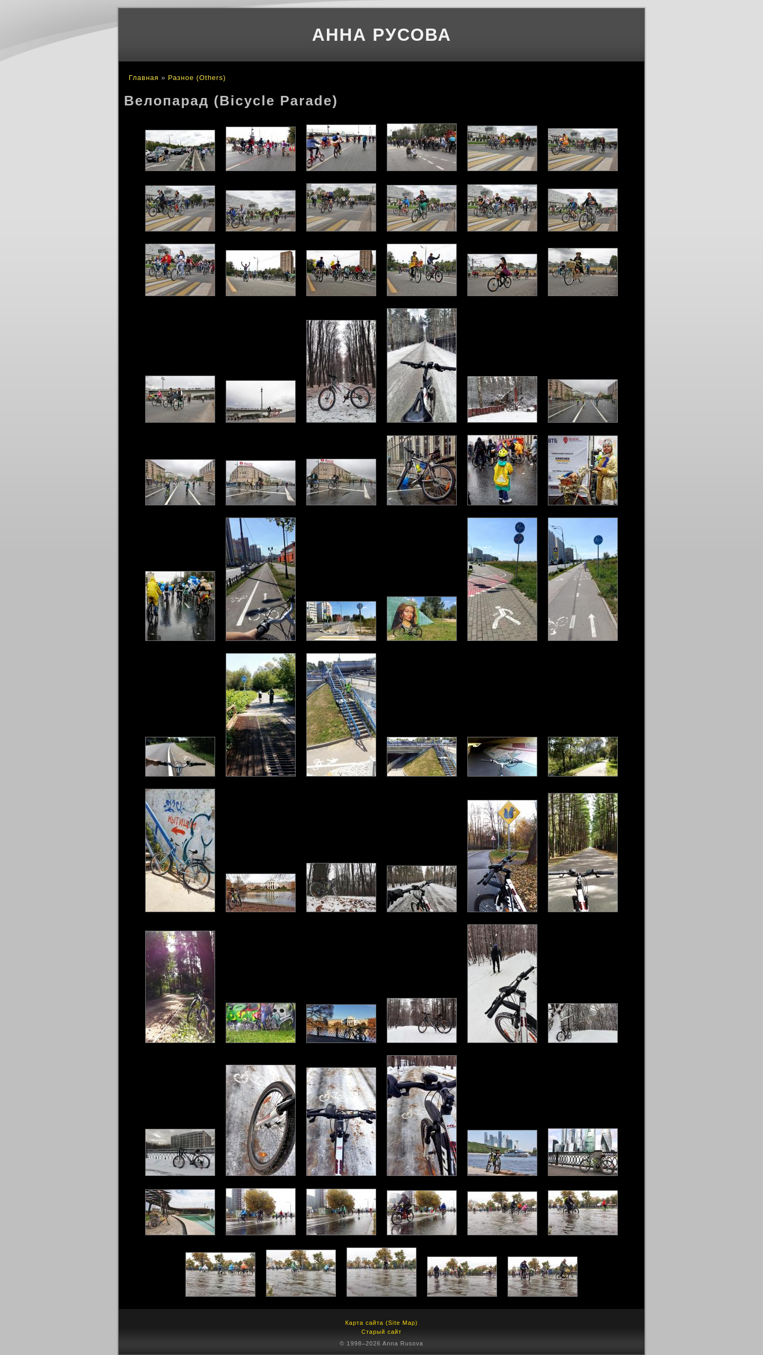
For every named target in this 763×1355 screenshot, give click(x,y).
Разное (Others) (197, 78)
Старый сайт (381, 1332)
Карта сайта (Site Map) (381, 1323)
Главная (143, 78)
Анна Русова (381, 34)
